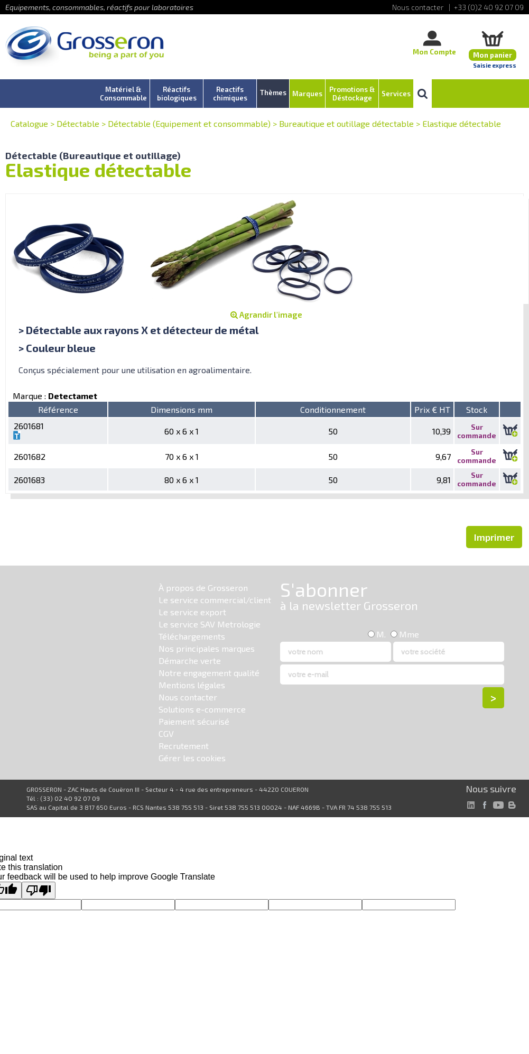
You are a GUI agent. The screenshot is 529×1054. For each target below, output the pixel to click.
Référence (58, 409)
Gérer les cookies (192, 758)
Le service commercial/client (215, 600)
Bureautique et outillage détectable (346, 123)
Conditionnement (333, 409)
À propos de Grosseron (203, 588)
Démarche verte (190, 660)
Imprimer (494, 537)
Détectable (78, 123)
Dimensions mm (181, 409)
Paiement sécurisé (194, 721)
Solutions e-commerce (202, 709)
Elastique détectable (461, 123)
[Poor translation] (38, 890)
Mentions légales (192, 685)
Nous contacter (188, 697)
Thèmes (273, 92)
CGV (166, 733)
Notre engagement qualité (209, 673)
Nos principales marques (207, 648)
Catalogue (29, 123)
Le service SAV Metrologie (210, 624)
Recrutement (184, 746)
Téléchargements (192, 636)
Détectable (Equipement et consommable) (189, 123)
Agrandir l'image (266, 314)
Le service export (192, 612)
